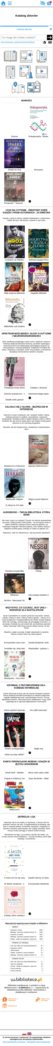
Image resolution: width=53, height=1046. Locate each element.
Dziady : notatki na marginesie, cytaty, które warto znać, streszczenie (31, 939)
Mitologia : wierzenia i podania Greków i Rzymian (26, 932)
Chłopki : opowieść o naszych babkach (22, 952)
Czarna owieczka (16, 968)
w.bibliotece (25, 988)
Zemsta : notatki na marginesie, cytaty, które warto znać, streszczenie (32, 966)
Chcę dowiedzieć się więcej (14, 1042)
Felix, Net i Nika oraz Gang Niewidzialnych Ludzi (25, 946)
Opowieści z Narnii (16, 930)
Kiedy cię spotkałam (17, 964)
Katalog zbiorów (24, 29)
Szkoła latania (15, 950)
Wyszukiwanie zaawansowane (14, 42)
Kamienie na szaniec (17, 934)
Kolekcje (31, 42)
